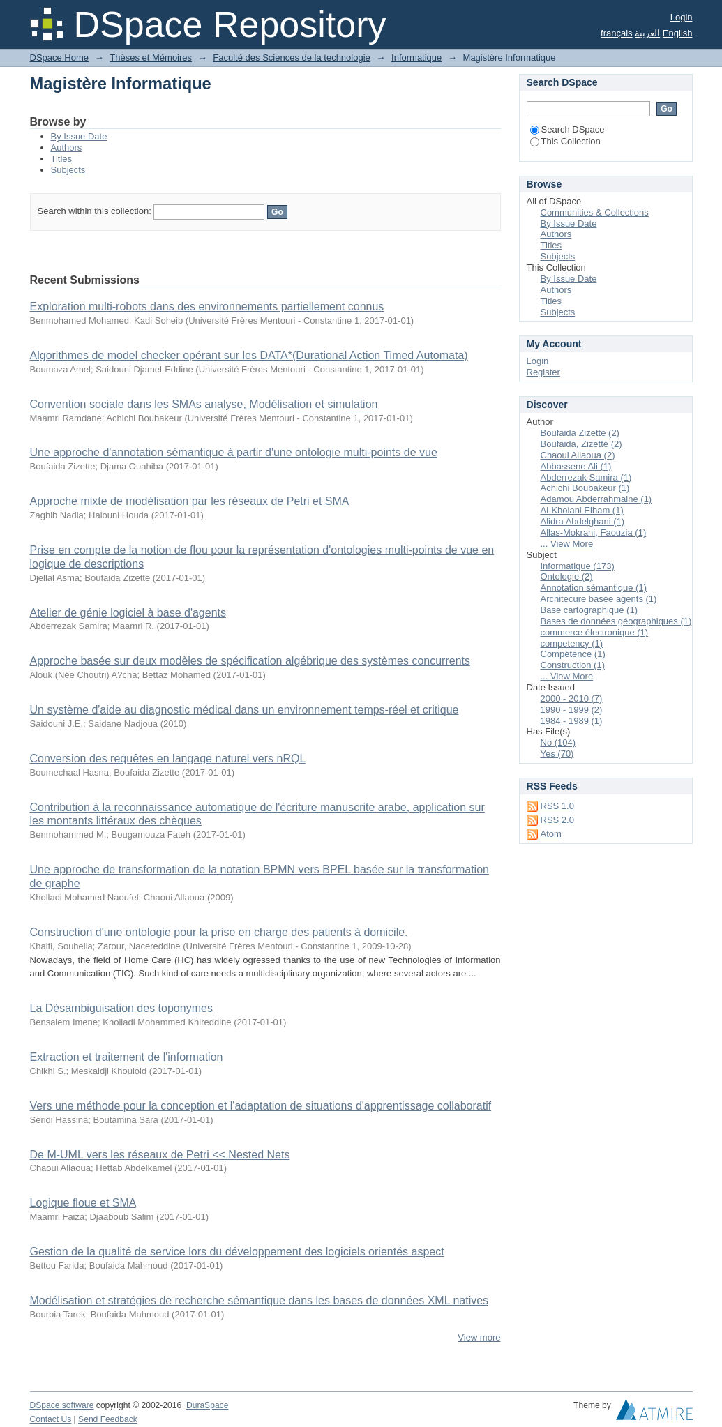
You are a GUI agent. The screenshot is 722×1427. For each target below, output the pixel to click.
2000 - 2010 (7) (572, 698)
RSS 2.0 (557, 820)
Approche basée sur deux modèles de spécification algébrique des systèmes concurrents (250, 661)
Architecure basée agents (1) (599, 599)
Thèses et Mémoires (151, 57)
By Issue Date (79, 136)
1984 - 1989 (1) (572, 721)
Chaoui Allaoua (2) (578, 455)
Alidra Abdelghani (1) (583, 521)
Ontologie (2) (567, 576)
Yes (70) (557, 753)
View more (479, 1337)
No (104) (558, 742)
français (617, 33)
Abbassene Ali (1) (576, 466)
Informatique (416, 57)
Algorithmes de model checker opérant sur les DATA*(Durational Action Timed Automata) (249, 355)
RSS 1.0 (557, 806)
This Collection (565, 141)
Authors (66, 147)
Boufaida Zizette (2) (580, 433)
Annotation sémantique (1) (594, 587)
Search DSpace (567, 129)
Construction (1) (573, 665)
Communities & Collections (595, 212)
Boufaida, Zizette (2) (581, 444)
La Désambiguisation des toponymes (121, 1008)
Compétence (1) (573, 654)
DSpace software (62, 1405)
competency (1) (572, 643)
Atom (551, 834)
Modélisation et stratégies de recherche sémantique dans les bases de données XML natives (259, 1300)
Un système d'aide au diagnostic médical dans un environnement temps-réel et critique (244, 710)
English (678, 33)
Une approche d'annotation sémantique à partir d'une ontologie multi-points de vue (233, 452)
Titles (62, 158)
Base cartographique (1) (589, 610)
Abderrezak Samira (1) (586, 477)
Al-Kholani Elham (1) (582, 510)
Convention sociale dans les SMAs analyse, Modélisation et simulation (204, 404)
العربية (647, 33)
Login (681, 17)
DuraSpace (207, 1405)
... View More (567, 543)
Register (543, 372)
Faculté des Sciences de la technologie (291, 57)
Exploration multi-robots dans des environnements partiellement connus (207, 306)
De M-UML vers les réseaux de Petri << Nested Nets (160, 1155)
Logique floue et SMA (83, 1203)
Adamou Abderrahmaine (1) (596, 499)
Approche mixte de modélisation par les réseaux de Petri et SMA (189, 501)
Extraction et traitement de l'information (126, 1057)
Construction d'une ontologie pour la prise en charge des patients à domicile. (219, 932)
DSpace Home (59, 57)
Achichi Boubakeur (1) (585, 488)
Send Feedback (107, 1419)
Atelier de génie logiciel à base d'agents (128, 613)
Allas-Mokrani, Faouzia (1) (594, 532)
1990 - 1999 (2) (572, 709)
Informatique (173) (578, 566)
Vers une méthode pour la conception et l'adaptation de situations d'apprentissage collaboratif (261, 1106)
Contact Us (51, 1419)
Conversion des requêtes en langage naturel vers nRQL (168, 758)
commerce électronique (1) (595, 632)
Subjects (68, 170)
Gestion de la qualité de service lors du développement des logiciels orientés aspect (237, 1252)
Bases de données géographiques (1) (616, 621)
